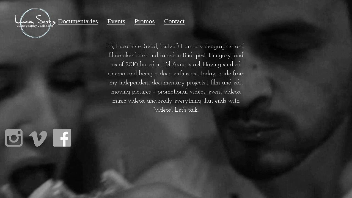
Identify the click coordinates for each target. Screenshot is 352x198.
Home (35, 21)
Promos (144, 21)
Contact (174, 21)
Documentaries (78, 21)
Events (116, 21)
